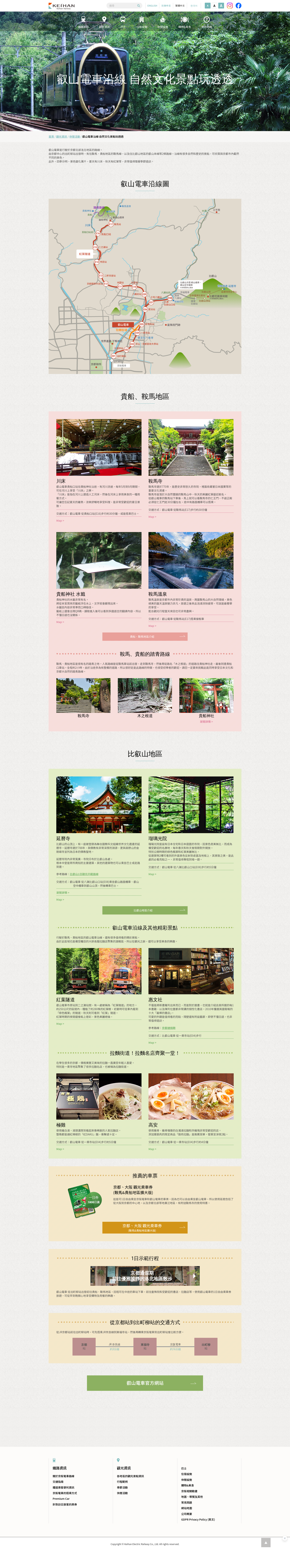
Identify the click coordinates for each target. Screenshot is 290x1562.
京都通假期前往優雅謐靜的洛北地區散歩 (142, 1276)
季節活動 (122, 1487)
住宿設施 (186, 1474)
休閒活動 (74, 136)
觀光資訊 (61, 136)
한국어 (194, 5)
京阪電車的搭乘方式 (65, 1493)
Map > (60, 520)
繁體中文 (180, 5)
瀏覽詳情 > (206, 721)
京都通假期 (168, 1028)
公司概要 (186, 1514)
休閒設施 (186, 1480)
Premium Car (61, 1499)
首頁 (51, 136)
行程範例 (122, 1482)
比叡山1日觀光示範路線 (84, 874)
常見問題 (186, 1502)
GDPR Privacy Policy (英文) (198, 1519)
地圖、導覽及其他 (192, 1497)
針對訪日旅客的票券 (65, 1504)
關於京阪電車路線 (63, 1476)
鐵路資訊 (60, 1467)
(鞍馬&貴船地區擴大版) (142, 1227)
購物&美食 (187, 1485)
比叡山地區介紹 (143, 910)
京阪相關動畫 (189, 1491)
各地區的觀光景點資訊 (130, 1476)
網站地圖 (186, 1508)
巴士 (184, 1468)
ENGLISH (152, 5)
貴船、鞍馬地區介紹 (142, 636)
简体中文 (166, 5)
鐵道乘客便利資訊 (63, 1487)
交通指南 (58, 1482)
